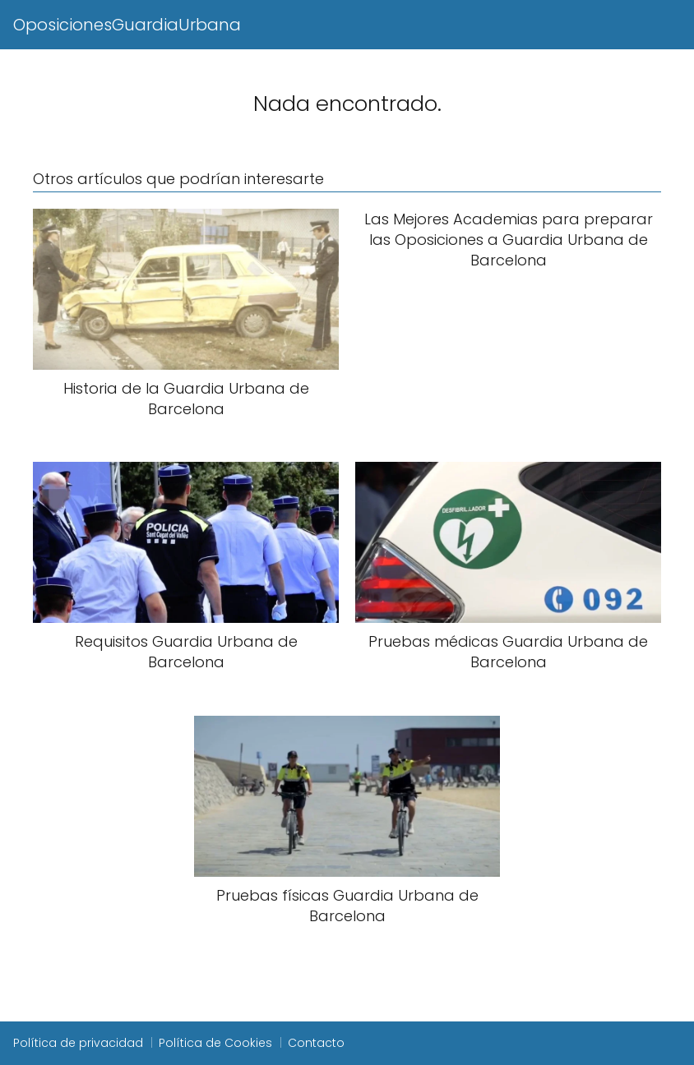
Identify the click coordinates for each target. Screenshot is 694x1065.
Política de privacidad (78, 1043)
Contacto (316, 1043)
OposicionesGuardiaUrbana (127, 24)
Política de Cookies (215, 1043)
